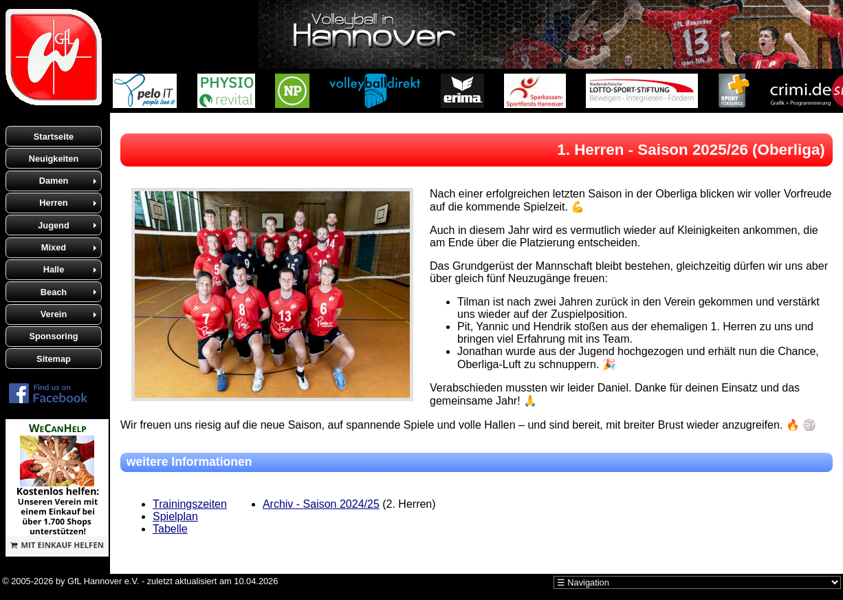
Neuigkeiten (54, 158)
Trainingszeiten (190, 504)
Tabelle (170, 529)
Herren (53, 202)
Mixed (53, 247)
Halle (54, 269)
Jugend (53, 225)
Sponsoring (53, 336)
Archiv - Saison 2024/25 (321, 504)
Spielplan (175, 516)
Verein (54, 314)
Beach (54, 292)
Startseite (54, 136)
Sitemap (53, 359)
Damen (54, 180)
